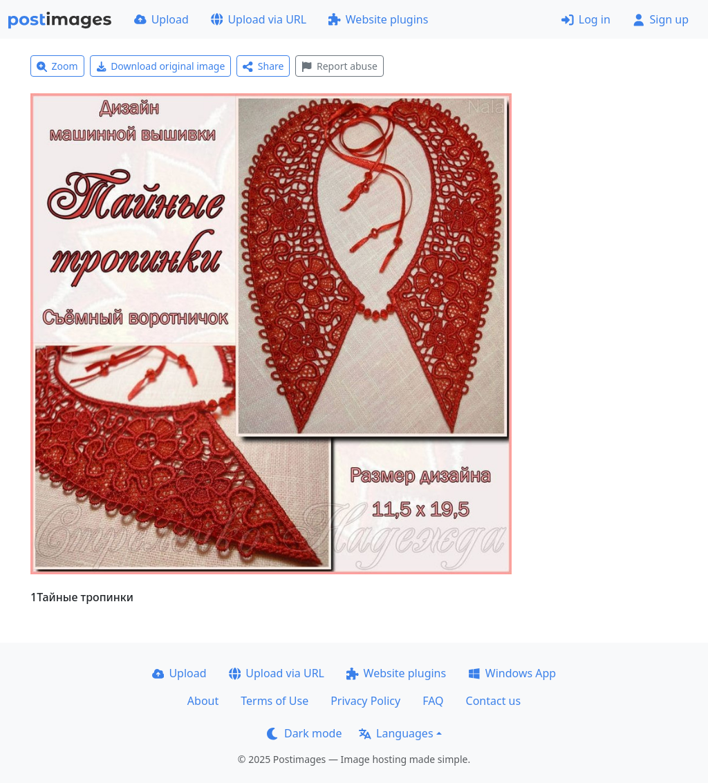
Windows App (512, 673)
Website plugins (378, 19)
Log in (586, 19)
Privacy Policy (365, 700)
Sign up (661, 19)
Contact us (493, 700)
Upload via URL (258, 19)
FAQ (432, 700)
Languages (396, 733)
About (202, 700)
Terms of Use (274, 700)
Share (263, 66)
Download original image (160, 66)
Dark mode (304, 733)
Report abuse (339, 66)
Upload (161, 19)
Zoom (57, 66)
